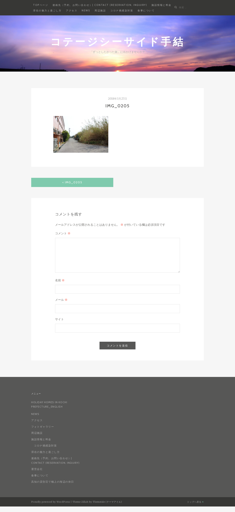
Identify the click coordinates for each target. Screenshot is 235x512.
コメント (62, 233)
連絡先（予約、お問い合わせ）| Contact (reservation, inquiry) (100, 4)
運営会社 (37, 469)
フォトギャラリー (42, 426)
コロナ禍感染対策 (121, 10)
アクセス (71, 10)
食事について (146, 10)
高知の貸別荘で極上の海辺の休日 (52, 481)
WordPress (63, 501)
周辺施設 (100, 10)
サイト (59, 319)
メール (61, 300)
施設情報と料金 (161, 4)
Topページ (40, 4)
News (86, 10)
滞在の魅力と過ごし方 (47, 10)
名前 (60, 280)
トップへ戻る (195, 501)
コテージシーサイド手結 (117, 41)
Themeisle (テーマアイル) (107, 501)
